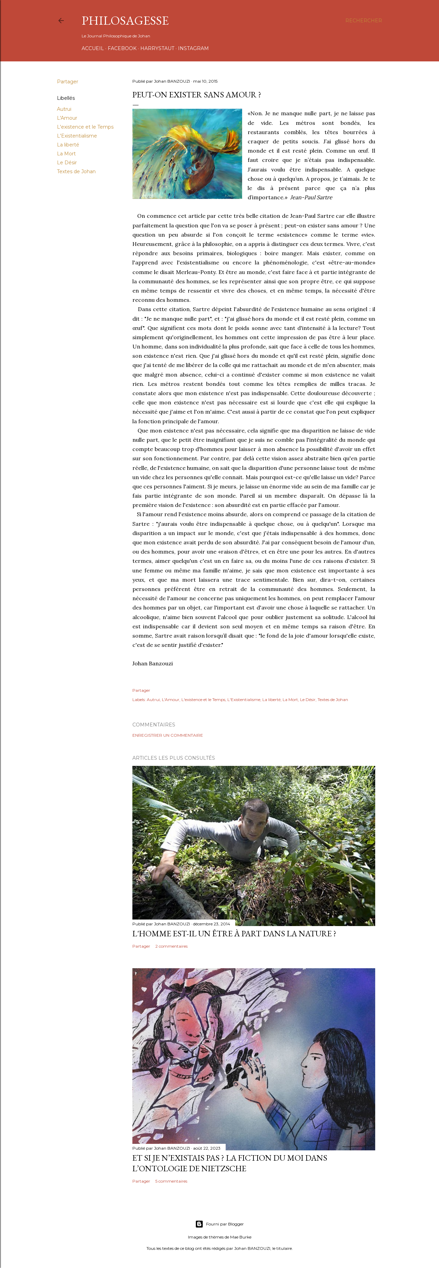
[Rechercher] (363, 20)
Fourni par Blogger (219, 1224)
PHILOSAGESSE (125, 20)
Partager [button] (67, 82)
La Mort (66, 154)
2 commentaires (171, 946)
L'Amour (67, 118)
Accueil (93, 48)
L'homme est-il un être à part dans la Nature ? (234, 933)
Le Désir (67, 162)
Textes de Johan (76, 171)
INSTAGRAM (193, 48)
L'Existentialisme (77, 136)
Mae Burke (240, 1237)
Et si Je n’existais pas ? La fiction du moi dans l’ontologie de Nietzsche (229, 1163)
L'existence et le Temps (85, 127)
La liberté (68, 145)
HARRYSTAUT (157, 48)
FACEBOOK (122, 48)
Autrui (64, 109)
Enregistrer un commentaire (167, 735)
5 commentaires (171, 1181)
